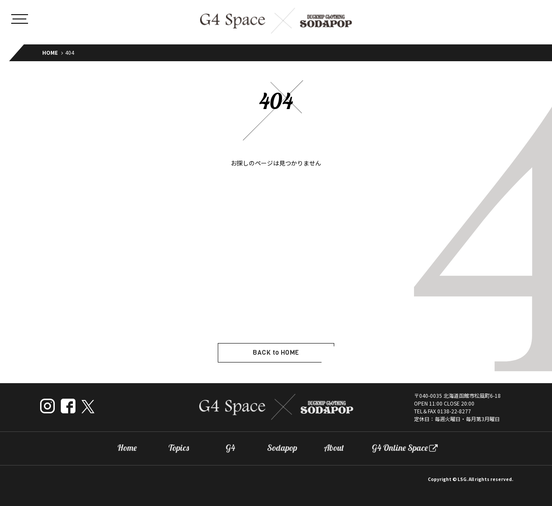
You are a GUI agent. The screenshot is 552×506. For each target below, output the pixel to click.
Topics (178, 448)
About (334, 448)
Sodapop (282, 448)
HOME (50, 52)
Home (127, 448)
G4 (230, 448)
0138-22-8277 (454, 411)
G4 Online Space (400, 448)
